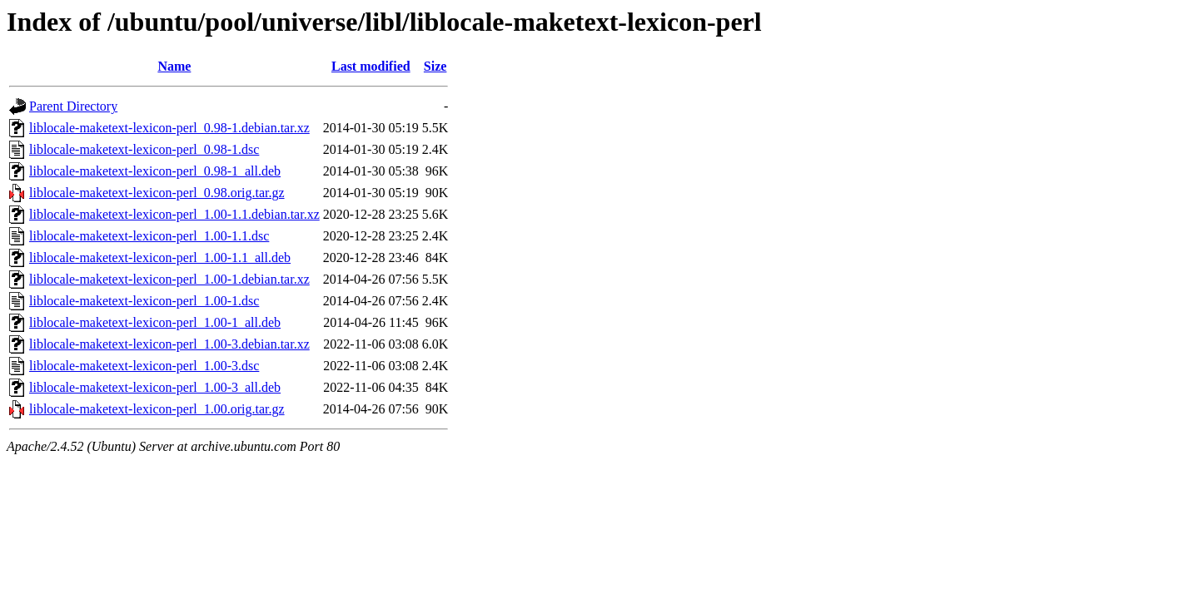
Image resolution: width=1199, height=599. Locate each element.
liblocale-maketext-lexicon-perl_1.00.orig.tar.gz (157, 409)
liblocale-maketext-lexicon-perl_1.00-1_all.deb (155, 322)
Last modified (370, 66)
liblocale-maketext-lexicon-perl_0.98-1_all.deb (155, 171)
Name (174, 66)
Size (435, 66)
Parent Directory (73, 106)
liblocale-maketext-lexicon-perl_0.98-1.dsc (144, 149)
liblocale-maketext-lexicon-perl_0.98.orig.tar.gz (157, 193)
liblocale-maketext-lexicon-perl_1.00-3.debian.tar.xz (169, 344)
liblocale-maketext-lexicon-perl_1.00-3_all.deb (155, 387)
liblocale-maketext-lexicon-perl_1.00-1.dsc (144, 301)
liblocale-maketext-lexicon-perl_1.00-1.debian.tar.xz (169, 279)
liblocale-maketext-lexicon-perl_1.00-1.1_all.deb (160, 257)
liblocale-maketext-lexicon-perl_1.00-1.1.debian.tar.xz (174, 214)
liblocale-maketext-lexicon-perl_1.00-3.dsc (144, 366)
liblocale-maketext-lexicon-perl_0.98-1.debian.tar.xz (169, 128)
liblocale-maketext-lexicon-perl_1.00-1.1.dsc (149, 236)
